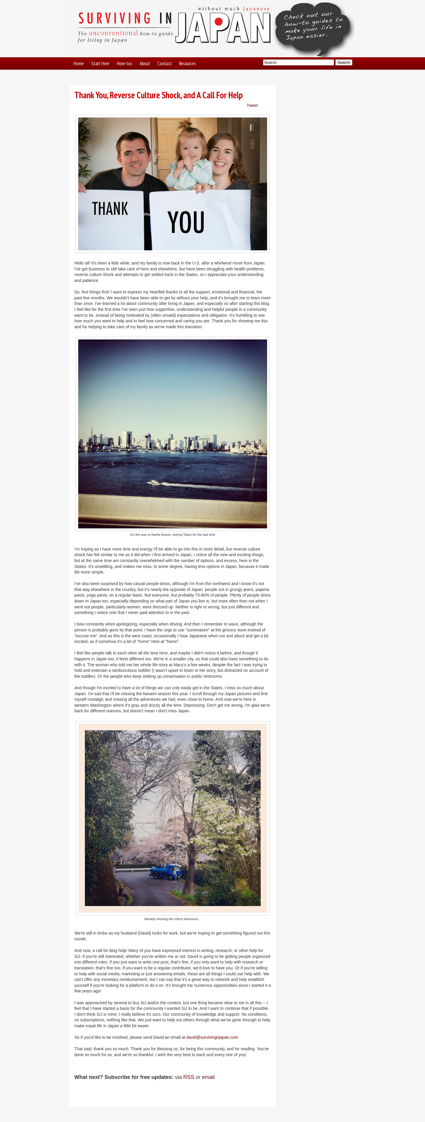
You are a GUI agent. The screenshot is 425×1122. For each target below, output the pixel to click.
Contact (165, 63)
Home (78, 63)
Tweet (252, 105)
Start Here (100, 63)
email (208, 1077)
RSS (188, 1077)
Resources (187, 63)
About (145, 63)
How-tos (124, 63)
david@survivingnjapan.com (212, 1037)
